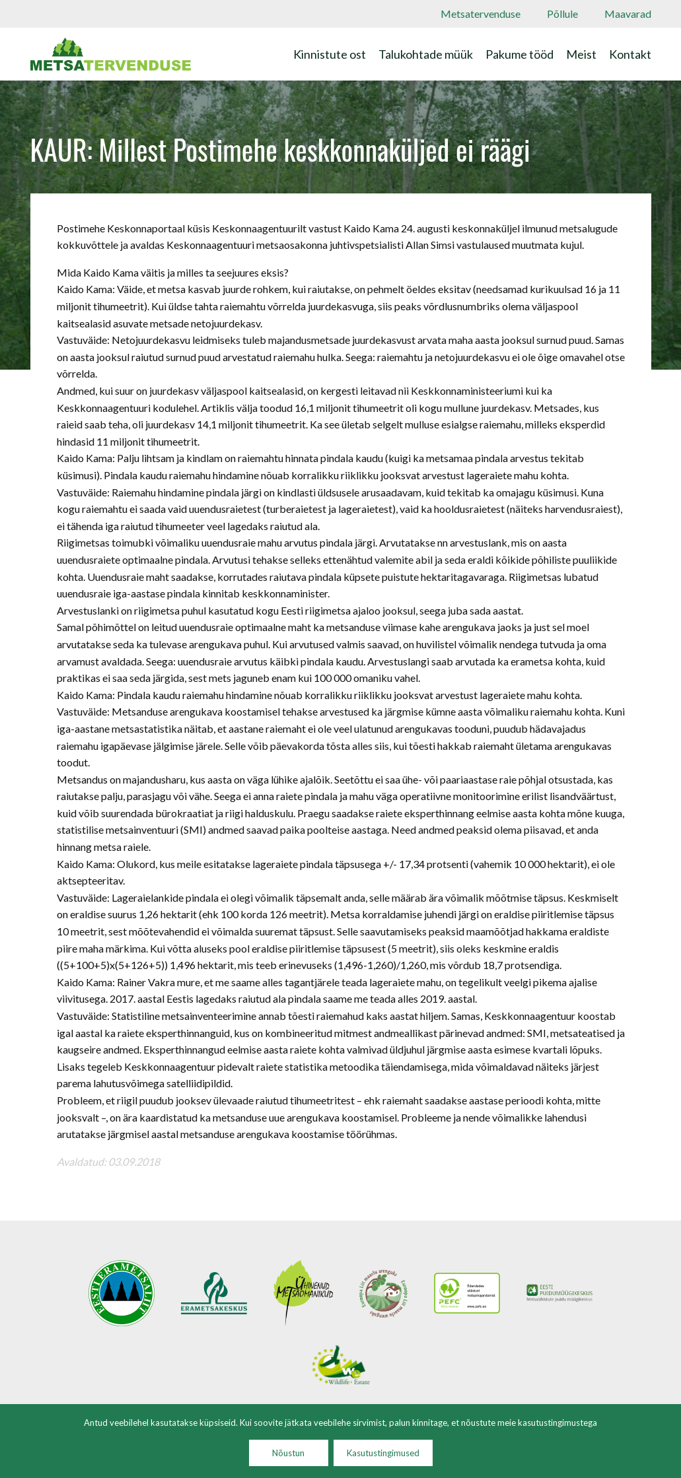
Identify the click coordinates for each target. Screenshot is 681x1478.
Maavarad (627, 13)
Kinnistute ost (329, 54)
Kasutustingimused (383, 1453)
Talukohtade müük (425, 54)
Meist (581, 54)
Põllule (562, 13)
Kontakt (630, 54)
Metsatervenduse (480, 13)
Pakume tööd (519, 54)
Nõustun (288, 1453)
